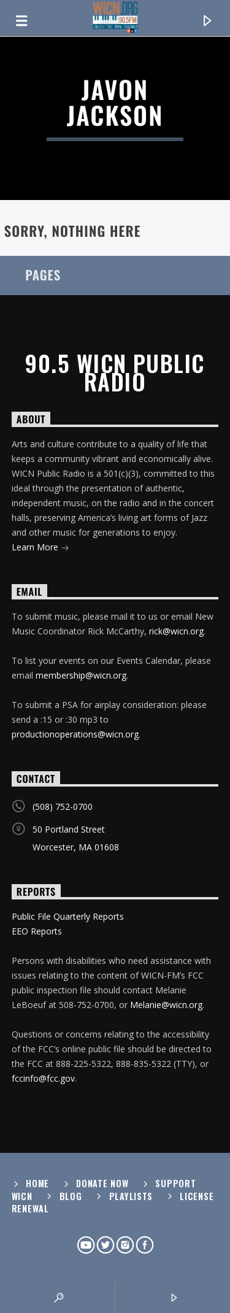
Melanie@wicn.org (166, 1005)
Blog (70, 1196)
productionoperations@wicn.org (75, 734)
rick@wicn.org (176, 631)
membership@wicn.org (81, 675)
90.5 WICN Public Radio (114, 372)
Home (37, 1183)
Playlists (131, 1196)
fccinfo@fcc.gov (43, 1078)
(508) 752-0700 (63, 806)
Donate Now (102, 1183)
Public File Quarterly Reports (68, 916)
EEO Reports (37, 931)
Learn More (40, 548)
